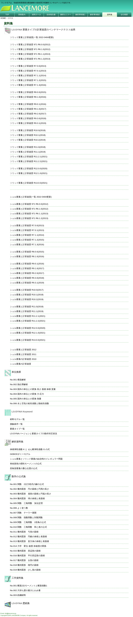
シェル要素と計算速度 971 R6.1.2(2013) (29, 218)
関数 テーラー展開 (26, 513)
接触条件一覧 (16, 424)
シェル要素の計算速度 (20, 364)
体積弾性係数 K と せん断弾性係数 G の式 (30, 449)
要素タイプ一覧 (17, 429)
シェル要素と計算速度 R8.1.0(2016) (27, 256)
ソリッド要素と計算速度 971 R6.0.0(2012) (30, 44)
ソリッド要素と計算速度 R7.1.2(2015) (28, 80)
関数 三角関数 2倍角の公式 (31, 522)
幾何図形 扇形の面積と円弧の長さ (34, 494)
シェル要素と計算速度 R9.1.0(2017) (27, 268)
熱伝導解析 (22, 384)
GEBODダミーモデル (20, 454)
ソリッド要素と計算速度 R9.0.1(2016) (28, 104)
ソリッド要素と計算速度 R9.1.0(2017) (28, 109)
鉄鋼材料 (21, 595)
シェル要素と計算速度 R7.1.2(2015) (27, 240)
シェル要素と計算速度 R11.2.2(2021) (27, 321)
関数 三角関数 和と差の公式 (32, 527)
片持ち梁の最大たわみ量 (29, 590)
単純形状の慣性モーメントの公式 (26, 463)
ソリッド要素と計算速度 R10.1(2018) (28, 135)
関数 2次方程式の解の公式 (30, 484)
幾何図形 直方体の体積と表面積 (33, 541)
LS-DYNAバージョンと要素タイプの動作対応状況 (33, 433)
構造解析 (21, 380)
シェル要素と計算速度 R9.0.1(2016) (27, 263)
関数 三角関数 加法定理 (30, 503)
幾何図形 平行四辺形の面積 (31, 555)
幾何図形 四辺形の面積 (29, 551)
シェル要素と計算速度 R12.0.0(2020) (27, 328)
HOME (3, 18)
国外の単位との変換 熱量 (29, 399)
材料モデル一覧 (17, 419)
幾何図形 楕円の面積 (27, 565)
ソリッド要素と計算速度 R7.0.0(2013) (28, 66)
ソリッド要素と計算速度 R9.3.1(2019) (28, 123)
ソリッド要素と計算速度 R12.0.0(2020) (28, 168)
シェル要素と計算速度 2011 (23, 354)
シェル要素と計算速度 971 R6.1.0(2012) (29, 209)
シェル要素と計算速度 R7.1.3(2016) (27, 244)
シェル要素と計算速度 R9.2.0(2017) (27, 273)
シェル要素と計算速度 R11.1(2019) (26, 311)
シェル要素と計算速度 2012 (23, 349)
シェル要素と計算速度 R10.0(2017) (26, 290)
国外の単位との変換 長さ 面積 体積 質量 (36, 389)
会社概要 (124, 14)
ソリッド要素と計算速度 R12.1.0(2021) (28, 173)
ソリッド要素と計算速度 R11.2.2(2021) (28, 161)
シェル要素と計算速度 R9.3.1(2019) (27, 283)
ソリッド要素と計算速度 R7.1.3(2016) (28, 85)
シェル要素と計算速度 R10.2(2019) (26, 299)
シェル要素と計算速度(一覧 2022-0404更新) (31, 197)
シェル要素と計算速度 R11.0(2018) (26, 306)
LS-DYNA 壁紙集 (21, 603)
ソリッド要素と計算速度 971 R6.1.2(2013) (30, 59)
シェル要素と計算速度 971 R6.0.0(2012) (29, 204)
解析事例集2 (95, 14)
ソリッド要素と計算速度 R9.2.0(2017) (28, 113)
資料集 (109, 14)
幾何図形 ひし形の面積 (29, 570)
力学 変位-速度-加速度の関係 (31, 546)
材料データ (36, 14)
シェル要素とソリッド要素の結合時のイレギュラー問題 (36, 459)
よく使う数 (22, 508)
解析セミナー (65, 14)
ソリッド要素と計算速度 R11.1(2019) (28, 152)
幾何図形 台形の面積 (27, 560)
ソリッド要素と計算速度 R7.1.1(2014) (28, 75)
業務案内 (21, 14)
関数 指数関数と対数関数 (30, 517)
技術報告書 (51, 14)
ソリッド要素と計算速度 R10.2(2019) (28, 140)
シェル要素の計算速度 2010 (23, 359)
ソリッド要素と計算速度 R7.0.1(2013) (28, 71)
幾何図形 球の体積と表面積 (31, 498)
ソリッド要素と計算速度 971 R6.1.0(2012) (30, 49)
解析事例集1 (80, 14)
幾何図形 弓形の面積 (27, 532)
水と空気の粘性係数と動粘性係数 (33, 403)
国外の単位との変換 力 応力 (30, 394)
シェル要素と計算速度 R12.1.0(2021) (27, 333)
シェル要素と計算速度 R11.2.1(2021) (27, 316)
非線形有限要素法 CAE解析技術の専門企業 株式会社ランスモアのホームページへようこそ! (53, 6)
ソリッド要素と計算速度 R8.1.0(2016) (28, 97)
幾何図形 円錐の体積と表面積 (32, 536)
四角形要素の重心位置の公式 (23, 468)
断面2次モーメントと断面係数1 (32, 585)
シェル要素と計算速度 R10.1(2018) (26, 294)
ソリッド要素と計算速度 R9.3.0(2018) (28, 118)
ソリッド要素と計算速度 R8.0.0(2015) (28, 92)
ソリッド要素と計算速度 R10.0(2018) (28, 130)
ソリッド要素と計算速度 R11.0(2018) (28, 147)
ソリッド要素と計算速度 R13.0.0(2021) (28, 183)
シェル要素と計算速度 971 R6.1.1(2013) (29, 213)
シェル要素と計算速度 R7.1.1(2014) (27, 235)
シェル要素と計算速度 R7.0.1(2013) (27, 230)
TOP (7, 14)
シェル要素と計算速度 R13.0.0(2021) (27, 340)
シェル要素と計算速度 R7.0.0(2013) (27, 225)
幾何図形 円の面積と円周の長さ (33, 489)
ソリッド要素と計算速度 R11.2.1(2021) (28, 156)
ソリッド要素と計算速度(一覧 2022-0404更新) (32, 37)
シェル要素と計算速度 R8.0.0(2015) (27, 252)
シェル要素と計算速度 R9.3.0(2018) (27, 278)
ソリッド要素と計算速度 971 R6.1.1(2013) (30, 54)
